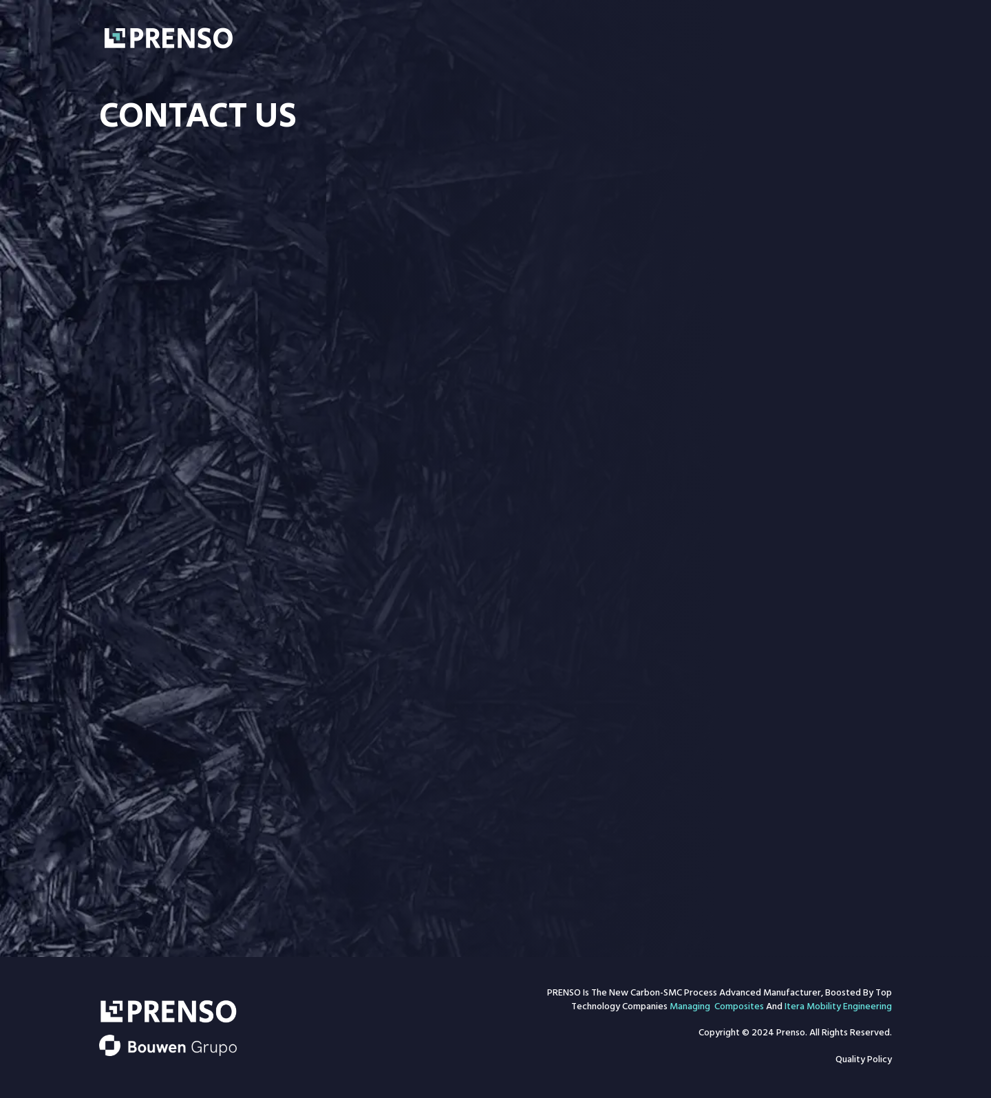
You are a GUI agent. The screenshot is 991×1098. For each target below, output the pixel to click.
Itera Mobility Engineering (838, 1007)
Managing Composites (717, 1007)
